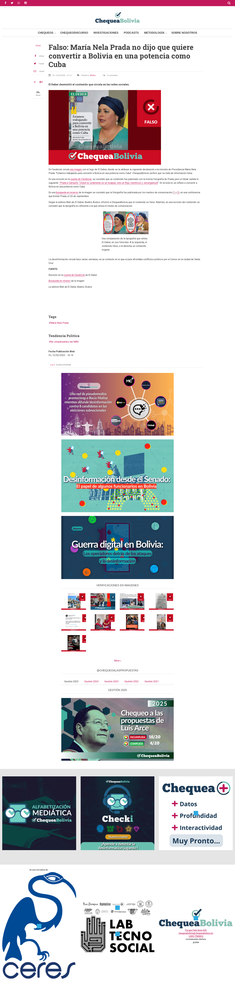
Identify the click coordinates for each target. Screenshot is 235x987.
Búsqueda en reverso (59, 280)
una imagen (76, 169)
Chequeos (45, 32)
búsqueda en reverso (67, 192)
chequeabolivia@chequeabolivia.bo (195, 933)
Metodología (154, 32)
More (117, 660)
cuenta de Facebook (81, 179)
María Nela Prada (59, 322)
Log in (52, 365)
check (38, 46)
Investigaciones (106, 32)
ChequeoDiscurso (74, 32)
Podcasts (131, 32)
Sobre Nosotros (184, 32)
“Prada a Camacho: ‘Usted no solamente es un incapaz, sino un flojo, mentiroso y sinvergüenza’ (108, 182)
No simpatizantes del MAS (65, 341)
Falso (93, 75)
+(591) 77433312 (196, 936)
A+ (41, 81)
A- (35, 82)
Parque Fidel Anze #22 (196, 930)
